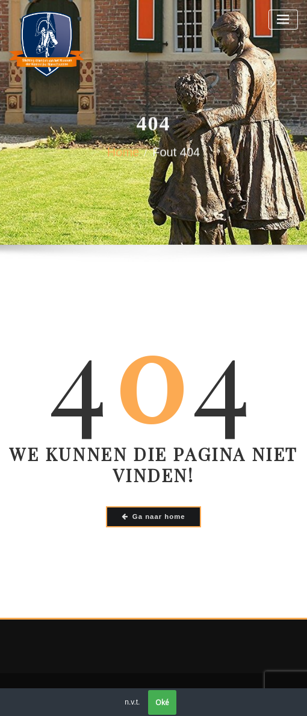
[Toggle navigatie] (283, 20)
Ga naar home (153, 516)
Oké (162, 702)
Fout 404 (176, 155)
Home (123, 155)
